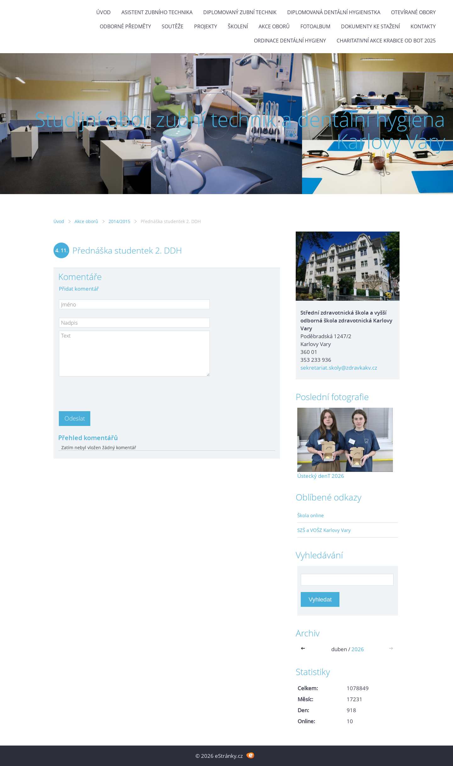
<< (304, 649)
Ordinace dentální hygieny (290, 40)
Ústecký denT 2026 (320, 475)
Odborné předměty (125, 26)
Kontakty (423, 26)
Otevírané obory (413, 12)
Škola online (310, 515)
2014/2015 (119, 221)
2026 (357, 649)
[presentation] (106, 392)
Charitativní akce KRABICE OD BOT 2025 (386, 40)
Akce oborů (274, 26)
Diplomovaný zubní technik (240, 12)
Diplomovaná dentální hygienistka (333, 12)
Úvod (103, 12)
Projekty (205, 26)
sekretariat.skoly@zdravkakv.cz (338, 367)
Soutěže (172, 26)
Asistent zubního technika (157, 12)
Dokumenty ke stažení (370, 26)
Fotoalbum (315, 26)
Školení (238, 26)
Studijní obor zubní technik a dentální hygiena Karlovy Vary (240, 130)
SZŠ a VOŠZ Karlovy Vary (324, 530)
